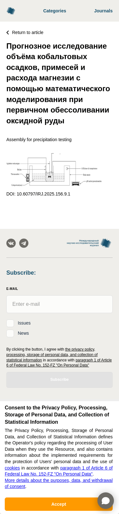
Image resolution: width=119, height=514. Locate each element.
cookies (12, 467)
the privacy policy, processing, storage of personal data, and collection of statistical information (52, 354)
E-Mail (12, 289)
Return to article (24, 32)
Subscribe (59, 379)
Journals (103, 10)
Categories (54, 10)
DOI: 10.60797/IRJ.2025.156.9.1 (38, 193)
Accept (58, 504)
